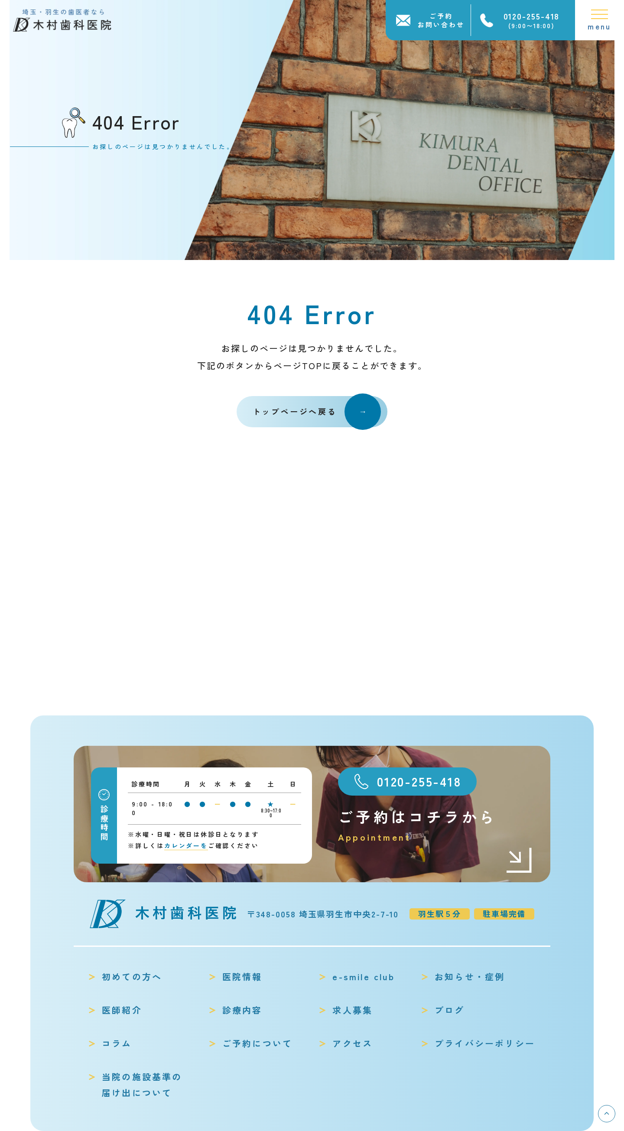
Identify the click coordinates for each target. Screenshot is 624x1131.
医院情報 (242, 976)
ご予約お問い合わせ (441, 20)
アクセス (352, 1043)
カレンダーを (186, 845)
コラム (117, 1043)
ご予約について (257, 1043)
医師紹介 (122, 1010)
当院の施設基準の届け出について (142, 1084)
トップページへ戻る (317, 411)
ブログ (450, 1010)
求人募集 (352, 1010)
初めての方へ (132, 976)
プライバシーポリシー (485, 1043)
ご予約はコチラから (435, 825)
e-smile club (363, 976)
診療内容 (242, 1010)
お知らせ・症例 (470, 976)
